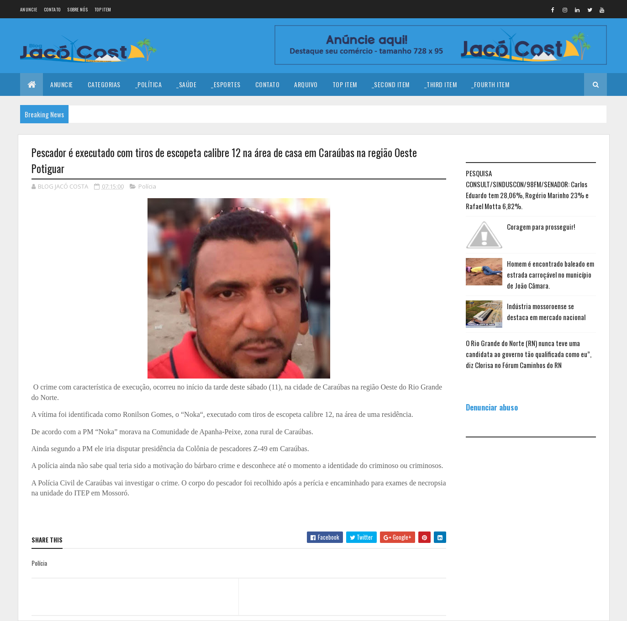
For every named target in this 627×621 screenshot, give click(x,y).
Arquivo (306, 84)
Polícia (147, 186)
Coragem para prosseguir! (541, 226)
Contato (52, 9)
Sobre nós (77, 9)
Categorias (104, 84)
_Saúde (186, 84)
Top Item (103, 9)
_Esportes (226, 84)
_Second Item (391, 84)
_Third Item (440, 84)
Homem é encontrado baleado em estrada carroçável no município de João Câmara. (550, 274)
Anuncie (28, 9)
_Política (148, 84)
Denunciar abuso (492, 407)
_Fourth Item (490, 84)
